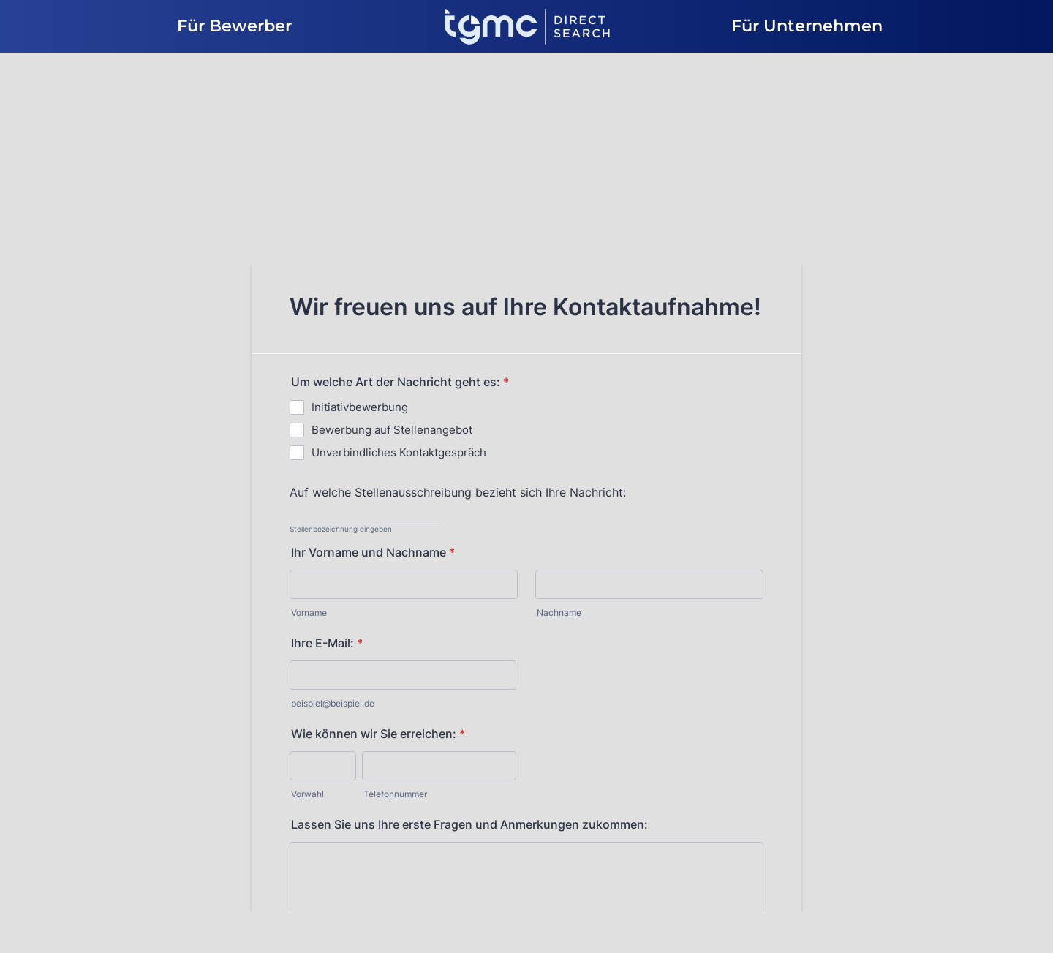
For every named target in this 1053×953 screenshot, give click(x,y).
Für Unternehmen (807, 25)
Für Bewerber (234, 25)
